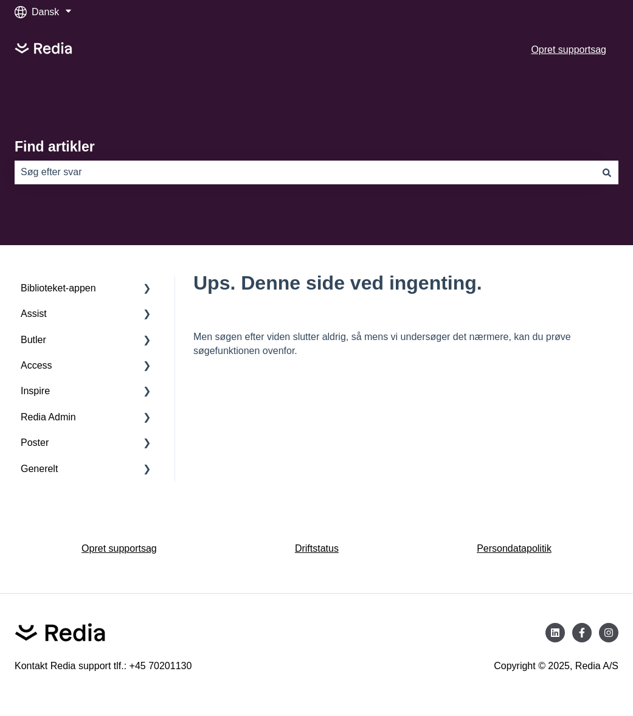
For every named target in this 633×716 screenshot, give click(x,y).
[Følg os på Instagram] (608, 632)
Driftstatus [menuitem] (317, 548)
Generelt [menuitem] (39, 469)
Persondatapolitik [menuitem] (514, 548)
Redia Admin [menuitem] (48, 417)
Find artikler (55, 147)
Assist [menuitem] (34, 313)
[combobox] (305, 172)
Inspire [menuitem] (35, 391)
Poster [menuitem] (35, 442)
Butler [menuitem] (33, 340)
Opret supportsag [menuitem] (119, 548)
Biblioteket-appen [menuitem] (58, 288)
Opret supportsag (568, 49)
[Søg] (606, 172)
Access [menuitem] (36, 365)
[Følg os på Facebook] (582, 632)
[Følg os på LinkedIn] (555, 632)
